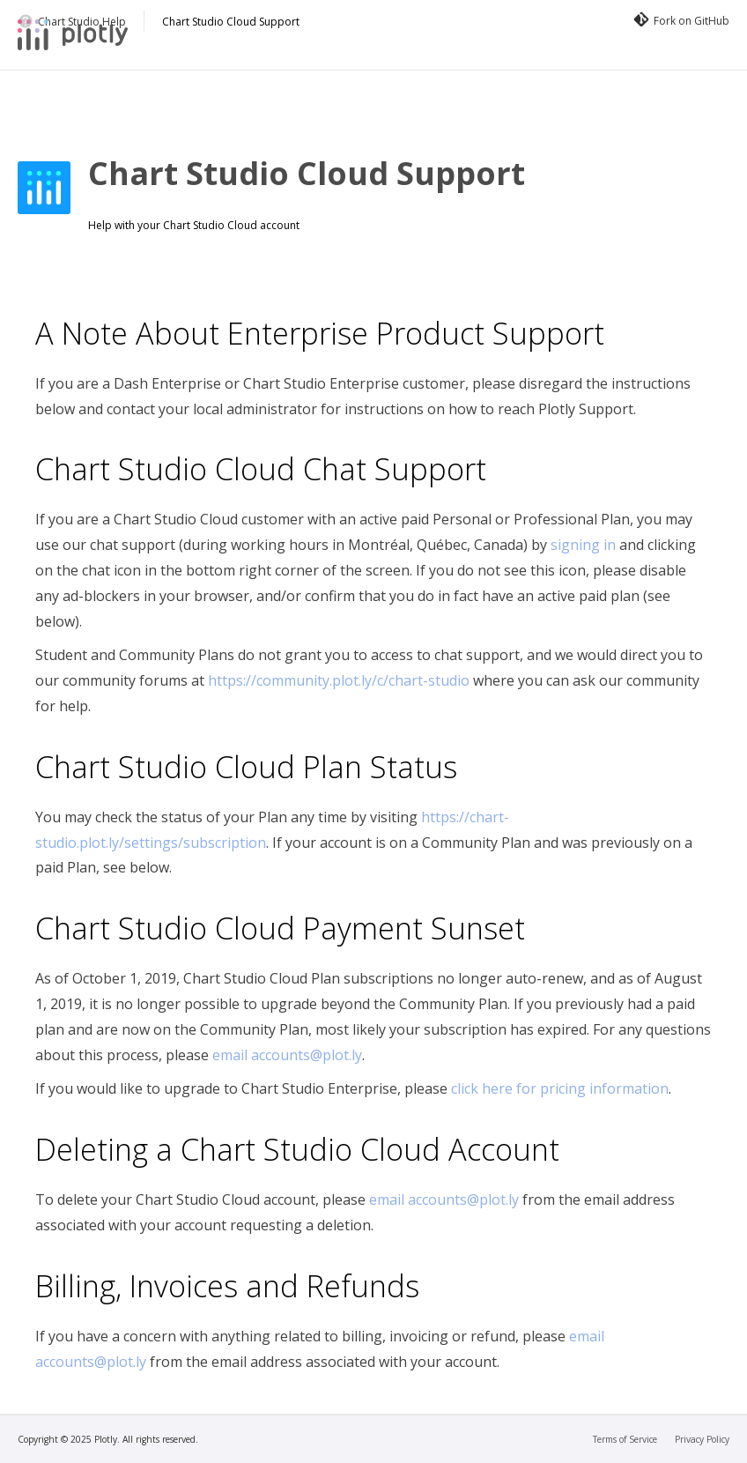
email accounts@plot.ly (287, 1055)
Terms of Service (625, 1439)
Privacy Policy (702, 1439)
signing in (583, 544)
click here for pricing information (560, 1088)
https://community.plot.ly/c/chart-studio (339, 680)
